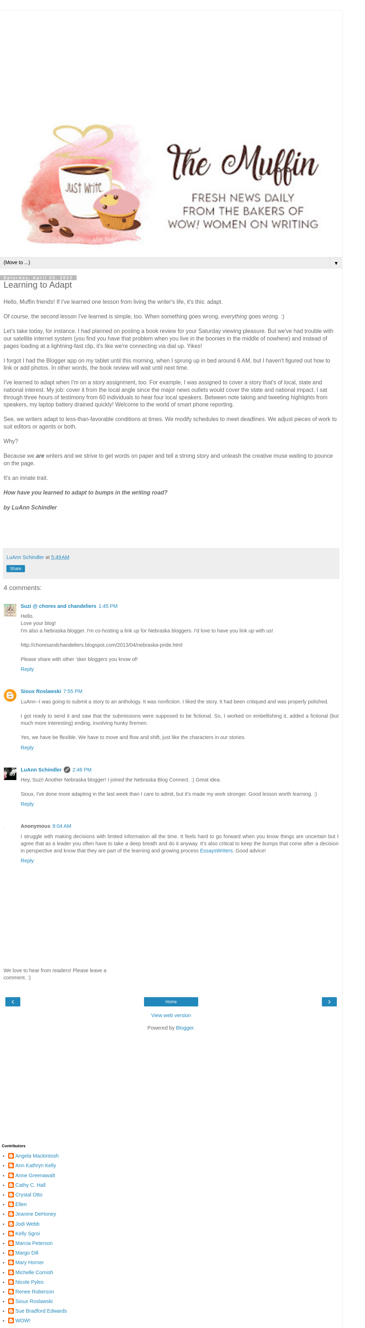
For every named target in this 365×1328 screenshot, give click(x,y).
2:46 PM (82, 770)
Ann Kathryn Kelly (35, 1165)
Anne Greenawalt (35, 1175)
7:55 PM (73, 691)
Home (171, 1001)
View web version (171, 1015)
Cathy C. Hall (30, 1185)
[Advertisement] (171, 61)
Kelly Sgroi (27, 1233)
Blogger (185, 1028)
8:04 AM (61, 826)
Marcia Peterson (34, 1243)
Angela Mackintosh (37, 1156)
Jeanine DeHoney (35, 1214)
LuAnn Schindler (41, 770)
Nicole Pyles (29, 1282)
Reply (27, 669)
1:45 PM (108, 606)
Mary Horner (29, 1262)
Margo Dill (26, 1253)
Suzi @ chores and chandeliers (58, 606)
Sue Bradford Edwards (41, 1311)
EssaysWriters (216, 850)
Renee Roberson (34, 1291)
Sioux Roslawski (41, 691)
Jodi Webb (27, 1224)
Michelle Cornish (34, 1272)
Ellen (21, 1204)
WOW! (22, 1320)
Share (15, 568)
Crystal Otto (28, 1195)
